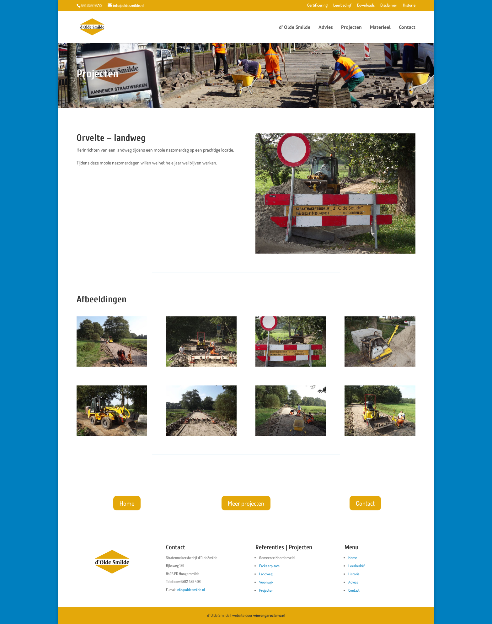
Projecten (351, 27)
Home (127, 503)
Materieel (380, 27)
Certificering (317, 5)
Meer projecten (246, 503)
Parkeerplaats (269, 565)
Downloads (366, 5)
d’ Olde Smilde (294, 27)
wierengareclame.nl (269, 615)
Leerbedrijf (342, 5)
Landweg (266, 574)
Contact (407, 27)
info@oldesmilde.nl (191, 589)
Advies (325, 27)
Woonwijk (266, 582)
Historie (409, 5)
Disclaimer (388, 5)
